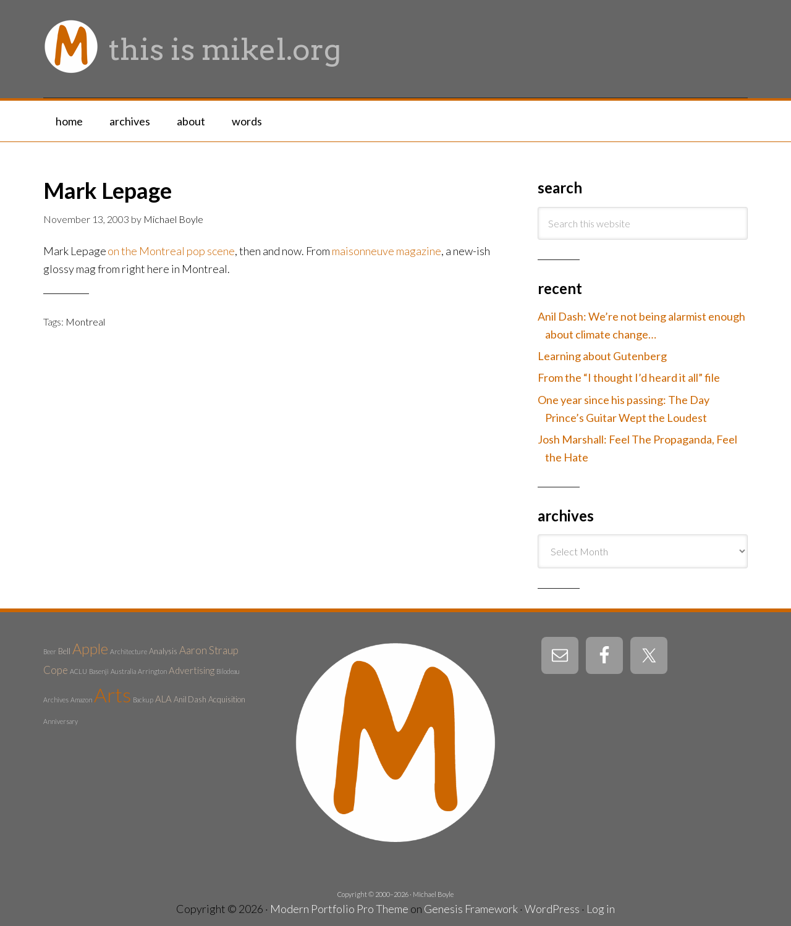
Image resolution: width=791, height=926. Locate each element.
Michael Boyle (433, 894)
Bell (64, 651)
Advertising (191, 670)
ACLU (78, 671)
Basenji (99, 671)
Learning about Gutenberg (602, 356)
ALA (163, 698)
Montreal (85, 321)
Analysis (163, 651)
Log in (600, 908)
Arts (112, 695)
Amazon (81, 700)
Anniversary (60, 721)
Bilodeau (228, 671)
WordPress (552, 908)
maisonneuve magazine (386, 251)
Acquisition (226, 699)
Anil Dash (190, 699)
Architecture (128, 651)
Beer (49, 651)
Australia (123, 671)
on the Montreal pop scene (171, 251)
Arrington (152, 671)
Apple (90, 648)
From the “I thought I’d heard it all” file (629, 377)
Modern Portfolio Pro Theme (339, 908)
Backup (143, 700)
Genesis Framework (471, 908)
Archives (56, 700)
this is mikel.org (225, 49)
